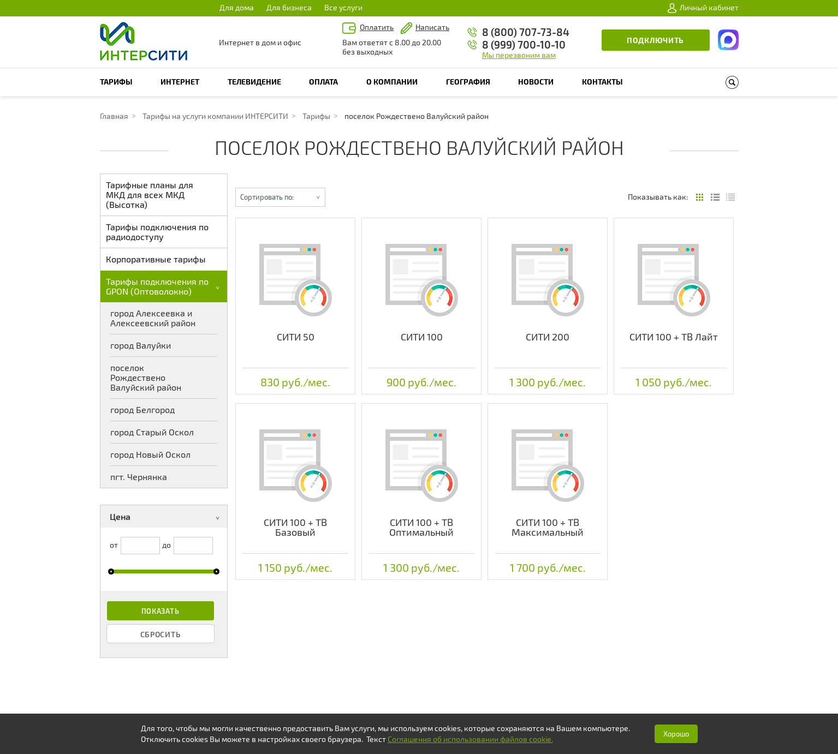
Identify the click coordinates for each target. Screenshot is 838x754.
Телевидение (254, 81)
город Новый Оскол (150, 454)
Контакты (602, 81)
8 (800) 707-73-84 (525, 32)
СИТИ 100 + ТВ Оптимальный (421, 527)
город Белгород (142, 409)
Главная (114, 116)
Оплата (323, 81)
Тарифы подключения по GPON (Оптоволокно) (165, 286)
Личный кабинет (703, 8)
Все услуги (343, 7)
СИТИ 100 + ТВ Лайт (673, 337)
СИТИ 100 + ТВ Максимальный (548, 527)
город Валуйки (140, 345)
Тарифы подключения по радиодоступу (157, 232)
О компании (392, 81)
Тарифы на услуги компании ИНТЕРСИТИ (215, 116)
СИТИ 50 (295, 337)
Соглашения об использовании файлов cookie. (470, 739)
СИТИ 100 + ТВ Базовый (295, 527)
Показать (160, 611)
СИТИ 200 (547, 337)
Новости (536, 81)
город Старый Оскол (152, 432)
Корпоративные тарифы (156, 259)
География (468, 81)
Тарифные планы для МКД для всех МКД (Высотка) (149, 194)
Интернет (180, 81)
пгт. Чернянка (138, 476)
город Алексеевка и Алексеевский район (152, 318)
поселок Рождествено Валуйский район (145, 377)
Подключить (655, 40)
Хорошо (676, 733)
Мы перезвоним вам (519, 54)
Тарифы (116, 81)
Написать (432, 27)
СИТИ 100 (422, 337)
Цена (167, 517)
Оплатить (377, 27)
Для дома (236, 7)
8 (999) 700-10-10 (524, 44)
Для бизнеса (289, 7)
